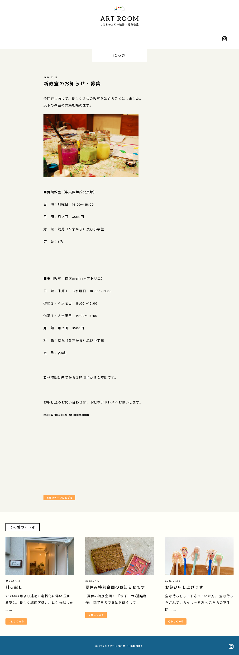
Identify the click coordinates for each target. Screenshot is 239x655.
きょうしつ (91, 39)
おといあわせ (205, 39)
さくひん (62, 39)
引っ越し (14, 587)
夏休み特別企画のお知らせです (115, 587)
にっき (119, 39)
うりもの (148, 39)
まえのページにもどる (59, 497)
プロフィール (34, 39)
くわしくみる (16, 621)
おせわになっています (176, 39)
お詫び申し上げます (184, 587)
